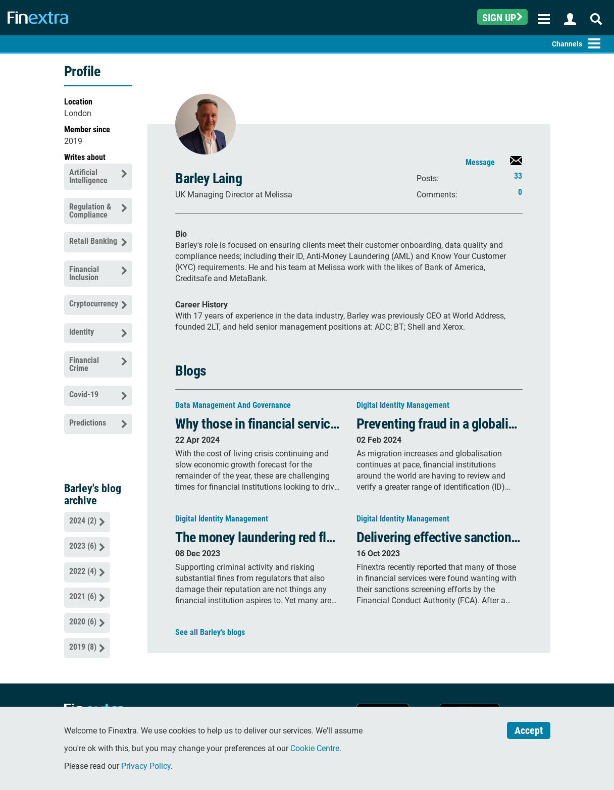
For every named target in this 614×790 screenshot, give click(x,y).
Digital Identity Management (402, 405)
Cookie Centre (314, 748)
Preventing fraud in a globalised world (458, 423)
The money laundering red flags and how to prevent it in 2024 (339, 537)
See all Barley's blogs (210, 632)
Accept (529, 730)
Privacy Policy (146, 766)
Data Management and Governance (233, 405)
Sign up (502, 18)
